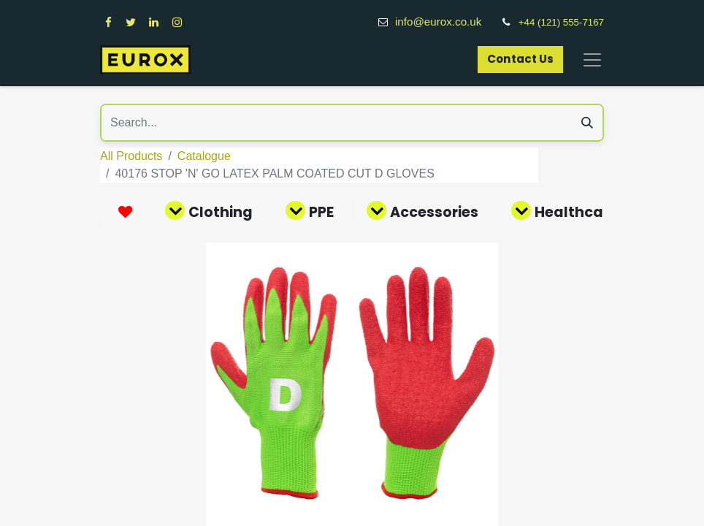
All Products (131, 156)
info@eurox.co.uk (446, 21)
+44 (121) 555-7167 (561, 22)
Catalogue (204, 156)
